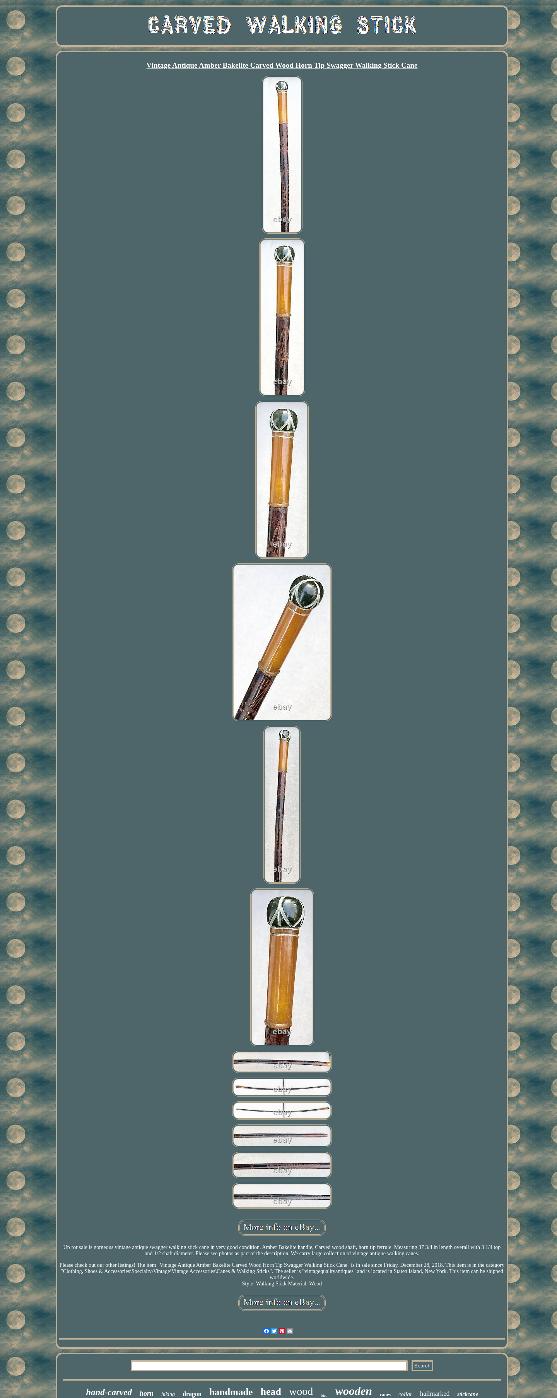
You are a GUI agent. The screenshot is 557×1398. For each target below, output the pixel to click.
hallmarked (434, 1393)
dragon (192, 1394)
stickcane (467, 1394)
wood (301, 1391)
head (270, 1391)
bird (324, 1395)
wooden (353, 1390)
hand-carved (109, 1392)
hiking (168, 1394)
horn (147, 1393)
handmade (231, 1392)
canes (385, 1394)
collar (405, 1394)
